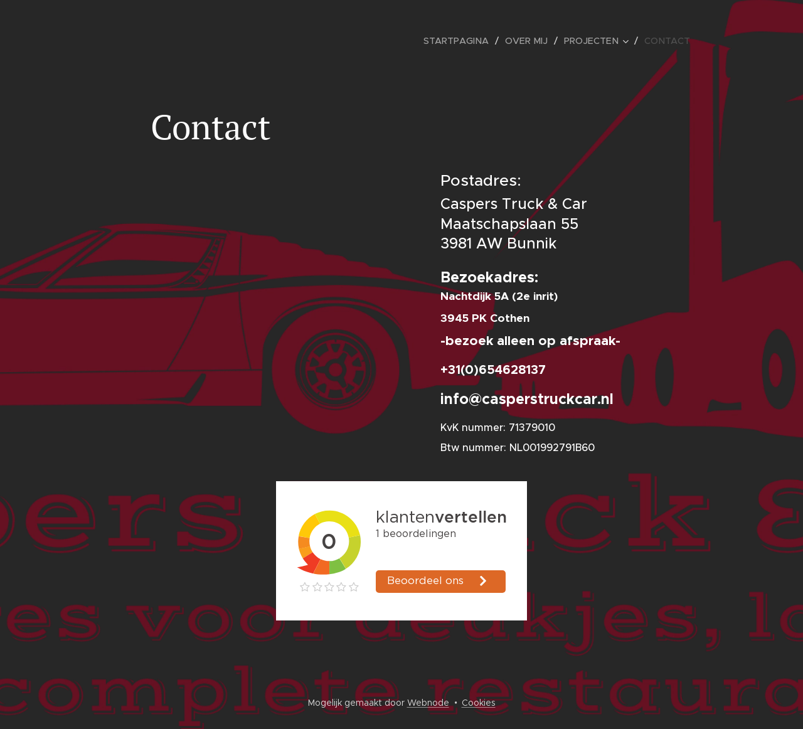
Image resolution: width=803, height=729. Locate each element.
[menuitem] (465, 40)
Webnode (428, 702)
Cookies (479, 702)
